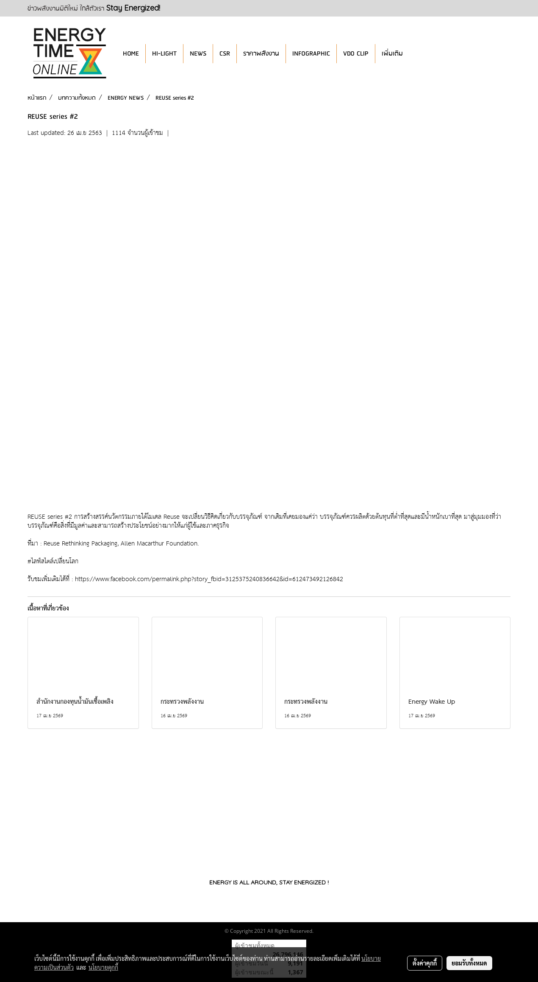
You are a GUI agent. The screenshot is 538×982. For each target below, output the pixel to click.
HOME (131, 53)
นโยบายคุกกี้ (103, 967)
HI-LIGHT (164, 53)
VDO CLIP (356, 53)
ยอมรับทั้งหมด (469, 963)
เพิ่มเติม (392, 53)
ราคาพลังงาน (261, 53)
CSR (224, 53)
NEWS (198, 53)
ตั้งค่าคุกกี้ (425, 963)
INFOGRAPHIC (311, 53)
